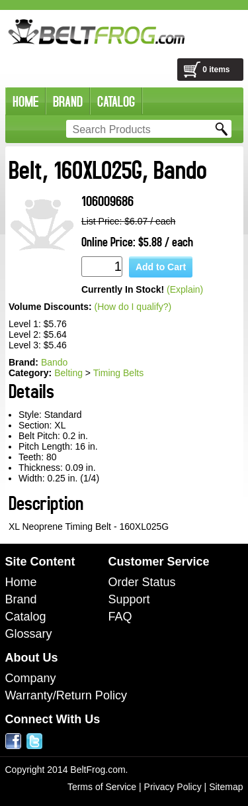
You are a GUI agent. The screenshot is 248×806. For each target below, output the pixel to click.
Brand (21, 599)
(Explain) (185, 289)
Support (129, 599)
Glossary (28, 633)
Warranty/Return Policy (66, 695)
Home (21, 582)
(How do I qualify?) (133, 306)
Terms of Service (101, 786)
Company (30, 678)
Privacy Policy (173, 786)
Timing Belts (118, 373)
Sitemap (226, 786)
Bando (54, 362)
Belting (68, 373)
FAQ (120, 616)
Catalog (25, 616)
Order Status (142, 582)
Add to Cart (161, 267)
